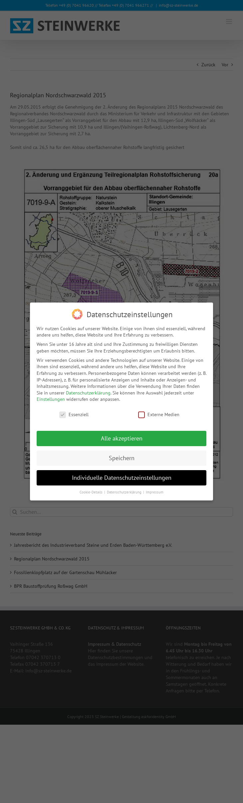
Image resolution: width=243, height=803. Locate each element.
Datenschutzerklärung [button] (124, 491)
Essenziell (74, 414)
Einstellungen (51, 399)
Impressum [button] (154, 491)
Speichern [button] (121, 457)
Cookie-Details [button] (92, 491)
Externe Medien (158, 414)
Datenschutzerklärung (88, 392)
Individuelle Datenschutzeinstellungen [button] (121, 477)
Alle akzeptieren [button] (121, 438)
